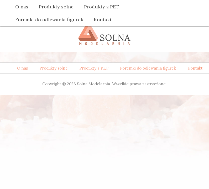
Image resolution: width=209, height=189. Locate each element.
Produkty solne (56, 7)
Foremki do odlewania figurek (49, 20)
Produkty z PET (101, 7)
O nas (21, 7)
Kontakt (103, 20)
